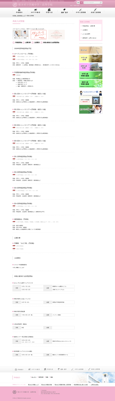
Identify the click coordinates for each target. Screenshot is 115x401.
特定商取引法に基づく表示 (81, 384)
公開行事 (28, 42)
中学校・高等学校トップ (19, 15)
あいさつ (34, 377)
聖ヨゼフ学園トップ (33, 384)
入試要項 (37, 42)
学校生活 (49, 11)
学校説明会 (18, 42)
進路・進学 (64, 11)
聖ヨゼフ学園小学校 (46, 384)
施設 (52, 377)
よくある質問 (86, 34)
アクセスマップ (91, 5)
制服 (47, 377)
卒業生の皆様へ (99, 5)
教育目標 (41, 377)
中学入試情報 (81, 11)
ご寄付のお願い (95, 384)
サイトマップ (84, 5)
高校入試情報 (95, 11)
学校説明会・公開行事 (88, 26)
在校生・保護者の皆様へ (75, 5)
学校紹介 (19, 11)
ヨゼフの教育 (35, 11)
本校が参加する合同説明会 (51, 42)
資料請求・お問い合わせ (89, 38)
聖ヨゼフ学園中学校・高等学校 (63, 384)
